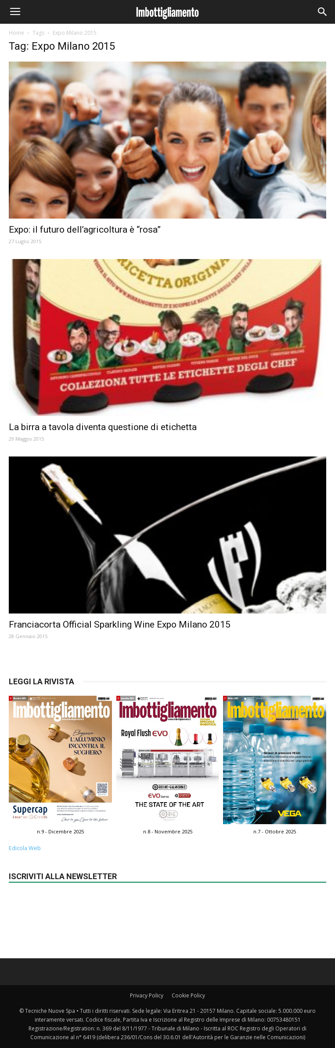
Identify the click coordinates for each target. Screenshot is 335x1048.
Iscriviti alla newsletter (63, 876)
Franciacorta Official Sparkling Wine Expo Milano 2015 (120, 624)
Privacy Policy (146, 995)
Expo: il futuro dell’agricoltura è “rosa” (85, 229)
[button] (322, 12)
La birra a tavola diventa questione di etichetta (103, 427)
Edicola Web (25, 848)
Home (16, 33)
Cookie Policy (188, 995)
